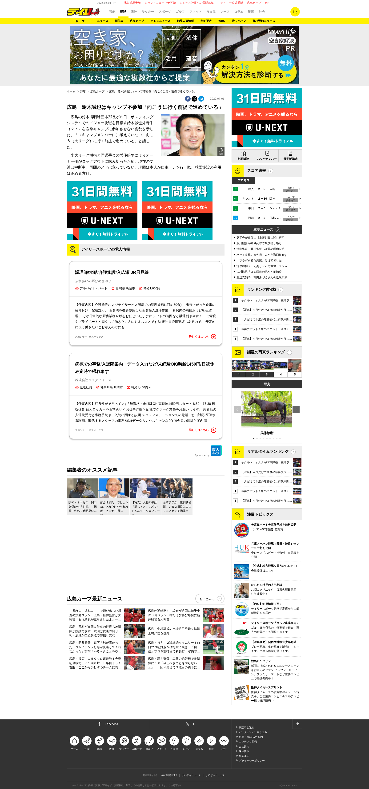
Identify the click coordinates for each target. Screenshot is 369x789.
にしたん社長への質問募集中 (198, 2)
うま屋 (211, 11)
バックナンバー (267, 159)
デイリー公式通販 (232, 2)
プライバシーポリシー (252, 760)
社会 (262, 11)
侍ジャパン (239, 21)
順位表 (119, 21)
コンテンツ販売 (248, 741)
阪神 (134, 11)
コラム (238, 11)
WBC (221, 21)
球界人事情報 (185, 21)
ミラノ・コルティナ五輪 (160, 2)
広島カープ (254, 2)
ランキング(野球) (261, 290)
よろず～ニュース (215, 775)
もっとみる (207, 599)
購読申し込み (246, 727)
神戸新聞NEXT (169, 775)
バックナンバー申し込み (253, 732)
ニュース (102, 21)
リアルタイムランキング (268, 452)
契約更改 (206, 21)
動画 (251, 11)
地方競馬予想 (132, 2)
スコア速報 (256, 171)
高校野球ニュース (264, 21)
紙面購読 (243, 159)
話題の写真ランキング (266, 352)
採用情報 (244, 751)
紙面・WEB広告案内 (251, 736)
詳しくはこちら (202, 336)
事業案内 (244, 755)
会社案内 (244, 746)
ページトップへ (297, 724)
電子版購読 (290, 159)
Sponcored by (208, 451)
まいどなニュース (191, 775)
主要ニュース (263, 229)
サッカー (148, 11)
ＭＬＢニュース (160, 21)
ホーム (71, 91)
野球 (123, 11)
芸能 (112, 11)
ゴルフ (180, 11)
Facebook (111, 724)
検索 (295, 11)
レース (224, 11)
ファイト (195, 11)
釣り (268, 2)
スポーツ (165, 11)
